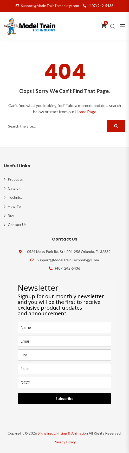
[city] (64, 355)
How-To (14, 206)
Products (15, 179)
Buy (11, 215)
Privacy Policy (65, 442)
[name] (64, 327)
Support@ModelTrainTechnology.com (47, 6)
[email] (64, 341)
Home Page (85, 111)
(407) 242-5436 (98, 6)
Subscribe (64, 398)
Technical (15, 197)
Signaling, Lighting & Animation (63, 433)
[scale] (64, 368)
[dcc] (64, 382)
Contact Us (17, 224)
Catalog (14, 188)
